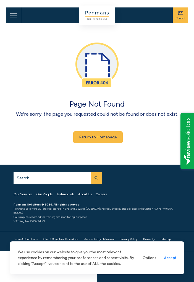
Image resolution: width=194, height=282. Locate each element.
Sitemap (166, 239)
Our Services (23, 194)
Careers (101, 194)
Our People (44, 194)
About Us (85, 194)
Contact (180, 15)
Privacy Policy (128, 239)
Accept (170, 257)
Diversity (149, 239)
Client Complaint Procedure (60, 239)
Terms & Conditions (26, 239)
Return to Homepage (98, 137)
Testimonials (65, 194)
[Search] (52, 178)
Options (149, 257)
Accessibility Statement (99, 239)
